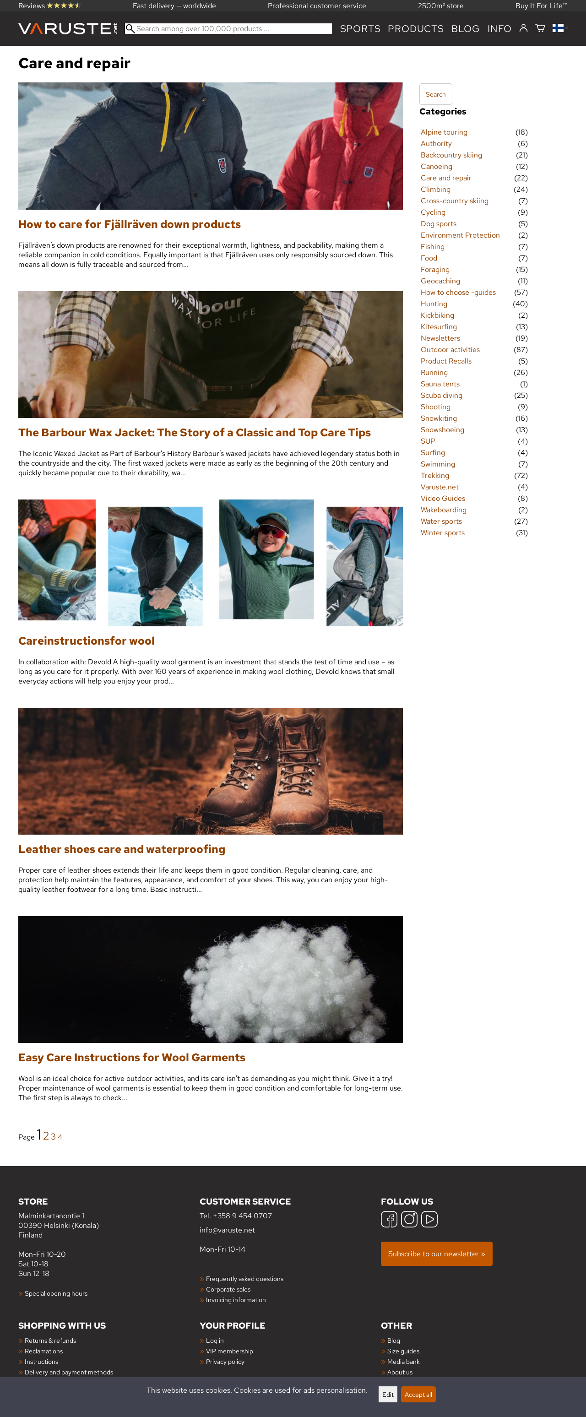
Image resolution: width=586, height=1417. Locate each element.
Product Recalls (446, 361)
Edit (388, 1394)
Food (429, 258)
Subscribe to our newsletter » (436, 1254)
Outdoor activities (450, 349)
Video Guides (443, 498)
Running (434, 372)
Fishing (433, 246)
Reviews (49, 6)
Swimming (438, 464)
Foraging (435, 269)
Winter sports (443, 532)
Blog (393, 1340)
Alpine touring (444, 132)
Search (436, 94)
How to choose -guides (458, 292)
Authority (436, 143)
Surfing (433, 452)
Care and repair (446, 178)
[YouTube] (429, 1220)
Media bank (403, 1361)
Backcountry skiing (451, 155)
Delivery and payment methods (69, 1372)
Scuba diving (441, 395)
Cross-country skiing (454, 201)
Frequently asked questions (244, 1278)
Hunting (434, 304)
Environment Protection (460, 235)
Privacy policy (225, 1361)
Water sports (441, 521)
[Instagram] (409, 1220)
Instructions (41, 1361)
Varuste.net (440, 487)
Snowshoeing (442, 429)
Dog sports (438, 223)
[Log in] (523, 28)
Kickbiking (437, 315)
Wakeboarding (444, 510)
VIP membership (229, 1350)
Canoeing (436, 166)
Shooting (435, 407)
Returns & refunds (50, 1340)
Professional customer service (317, 6)
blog (465, 28)
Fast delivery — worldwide (174, 6)
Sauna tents (440, 384)
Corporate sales (228, 1289)
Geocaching (440, 281)
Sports (360, 28)
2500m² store (441, 6)
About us (399, 1372)
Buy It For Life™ (541, 6)
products (416, 28)
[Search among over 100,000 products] (229, 28)
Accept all (418, 1394)
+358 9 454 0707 (242, 1216)
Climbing (435, 189)
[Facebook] (389, 1220)
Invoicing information (236, 1299)
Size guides (403, 1350)
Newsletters (440, 338)
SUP (428, 441)
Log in (215, 1340)
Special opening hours (56, 1293)
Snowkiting (439, 418)
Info (500, 28)
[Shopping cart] (540, 28)
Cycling (433, 212)
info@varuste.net (227, 1230)
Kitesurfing (439, 326)
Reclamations (44, 1350)
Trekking (435, 475)
